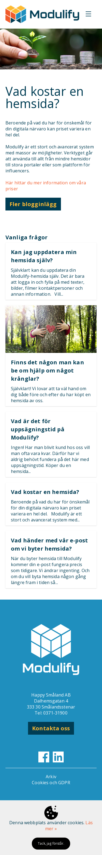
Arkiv (51, 777)
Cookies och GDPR (51, 783)
